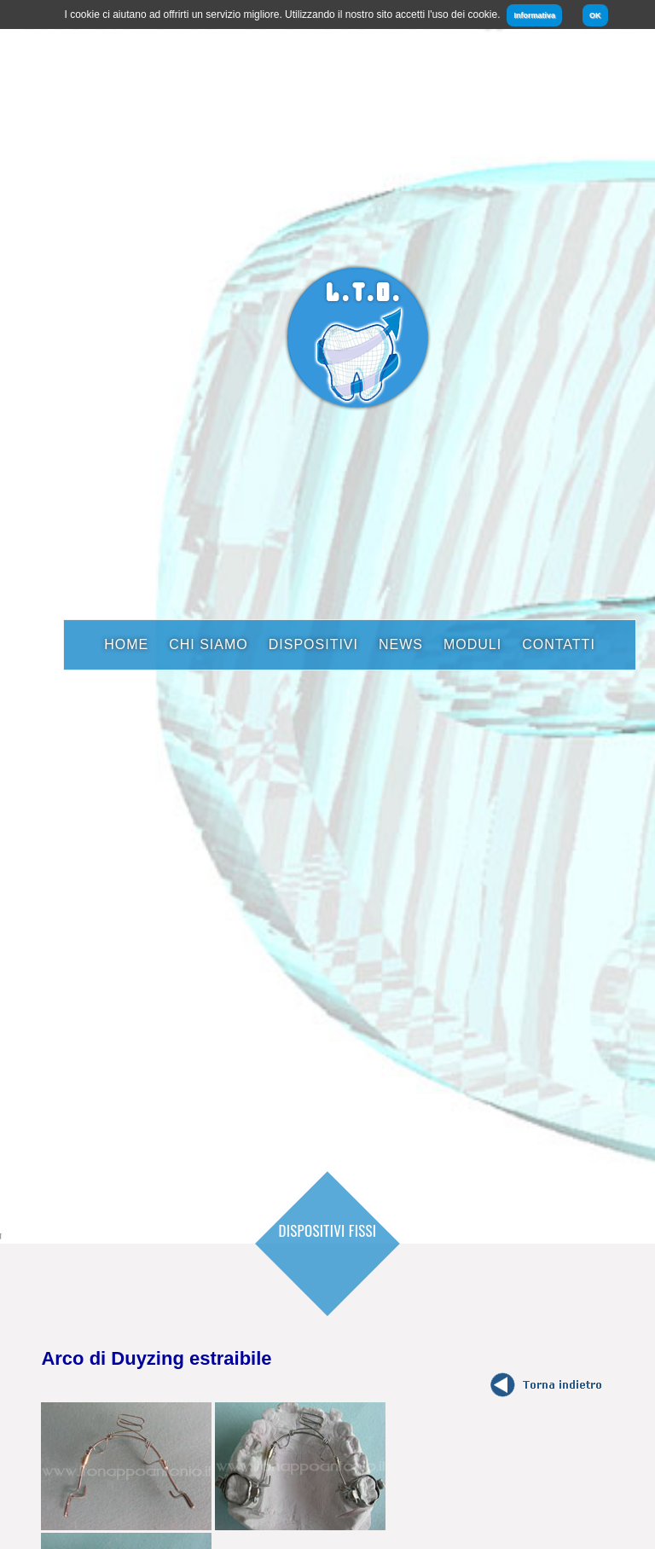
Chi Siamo (208, 644)
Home (126, 644)
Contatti (558, 644)
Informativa (534, 15)
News (401, 644)
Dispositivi (313, 644)
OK (595, 15)
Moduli (472, 644)
